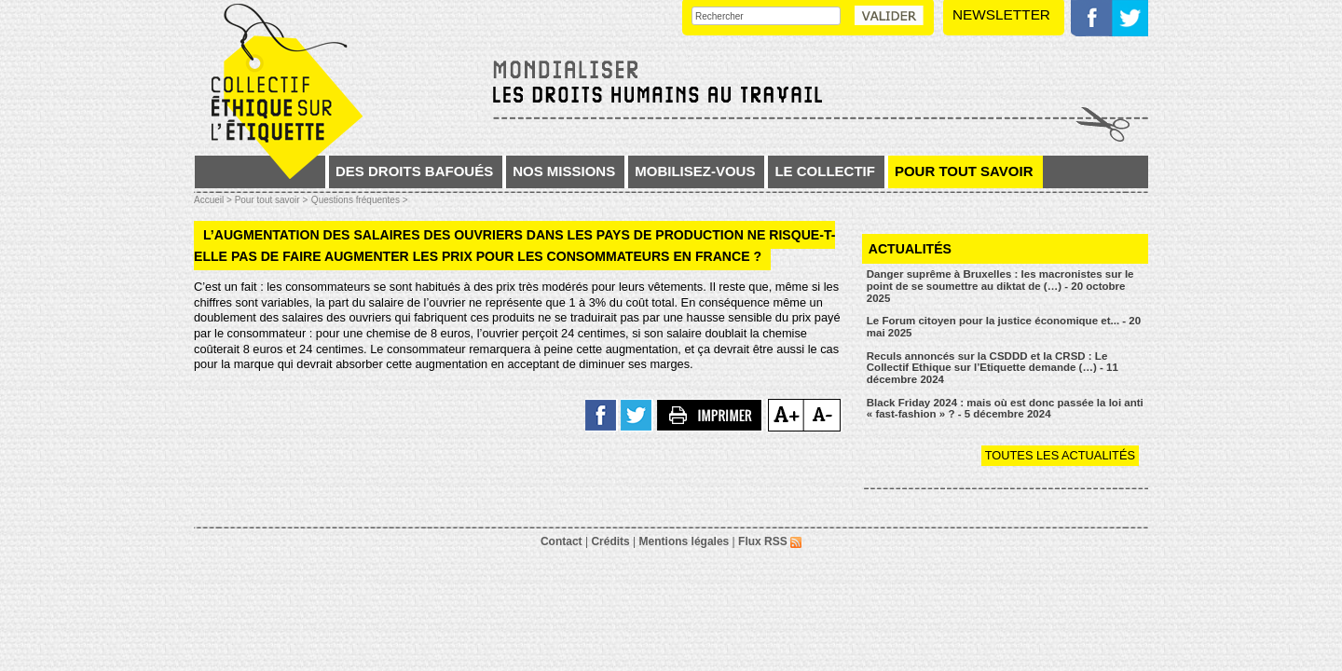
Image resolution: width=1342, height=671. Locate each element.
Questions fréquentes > (359, 200)
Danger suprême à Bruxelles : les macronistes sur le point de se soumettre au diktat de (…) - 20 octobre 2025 (1000, 285)
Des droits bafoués (414, 171)
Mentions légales (684, 541)
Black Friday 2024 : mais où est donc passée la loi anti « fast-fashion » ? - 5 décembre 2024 (1005, 408)
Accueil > (214, 200)
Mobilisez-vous (695, 171)
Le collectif (824, 171)
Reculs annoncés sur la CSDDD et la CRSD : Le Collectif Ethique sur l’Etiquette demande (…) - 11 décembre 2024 (992, 367)
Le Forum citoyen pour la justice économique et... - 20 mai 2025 (1004, 326)
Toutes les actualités (1060, 455)
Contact (561, 541)
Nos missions (564, 171)
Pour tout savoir (964, 171)
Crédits (610, 541)
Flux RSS (769, 541)
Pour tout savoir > (271, 200)
